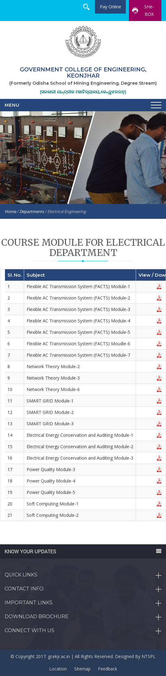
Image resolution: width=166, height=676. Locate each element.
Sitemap (82, 669)
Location (58, 669)
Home (10, 211)
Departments (31, 211)
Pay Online (110, 7)
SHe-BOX (143, 10)
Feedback (107, 669)
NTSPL (148, 656)
